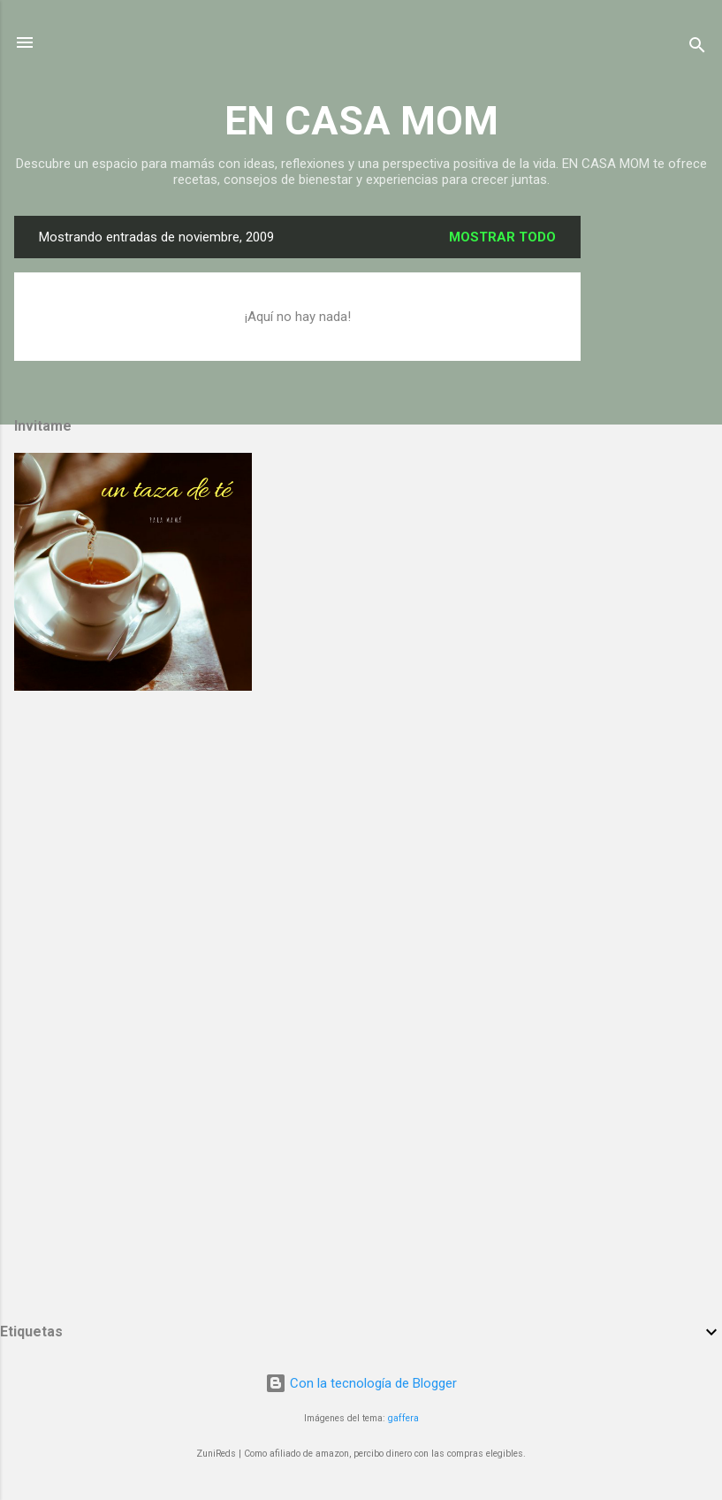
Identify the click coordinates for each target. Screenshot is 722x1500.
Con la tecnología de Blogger (361, 1383)
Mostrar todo (502, 237)
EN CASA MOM (361, 120)
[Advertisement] (651, 481)
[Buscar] (697, 48)
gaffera (403, 1418)
